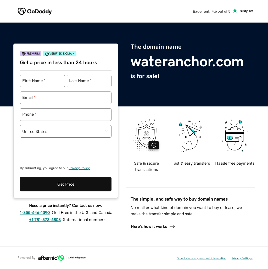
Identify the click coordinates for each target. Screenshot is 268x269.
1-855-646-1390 (35, 212)
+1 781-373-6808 (45, 219)
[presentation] (59, 154)
